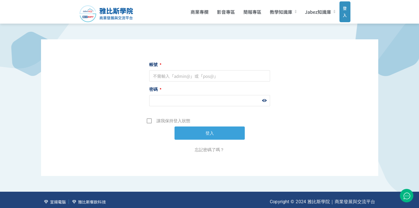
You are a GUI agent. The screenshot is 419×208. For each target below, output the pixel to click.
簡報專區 (245, 9)
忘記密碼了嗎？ (209, 145)
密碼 (155, 85)
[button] (275, 9)
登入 (340, 9)
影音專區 (218, 9)
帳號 (155, 60)
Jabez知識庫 (313, 9)
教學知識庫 (275, 9)
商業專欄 (192, 9)
